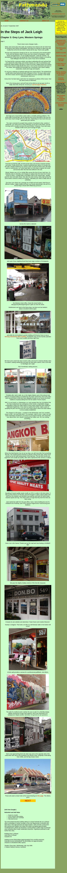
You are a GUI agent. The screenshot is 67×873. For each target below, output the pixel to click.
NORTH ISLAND (61, 52)
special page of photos (39, 84)
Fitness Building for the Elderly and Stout (61, 73)
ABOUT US (45, 20)
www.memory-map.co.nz (58, 14)
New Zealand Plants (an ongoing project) (61, 98)
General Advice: (61, 82)
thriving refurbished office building (15, 336)
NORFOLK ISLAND (61, 59)
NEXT (28, 800)
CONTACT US (24, 20)
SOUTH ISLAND (61, 56)
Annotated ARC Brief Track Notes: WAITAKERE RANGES (61, 43)
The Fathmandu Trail (61, 48)
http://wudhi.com (61, 33)
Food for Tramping (61, 78)
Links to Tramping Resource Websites (61, 104)
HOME (7, 20)
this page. (41, 796)
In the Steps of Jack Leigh (61, 64)
